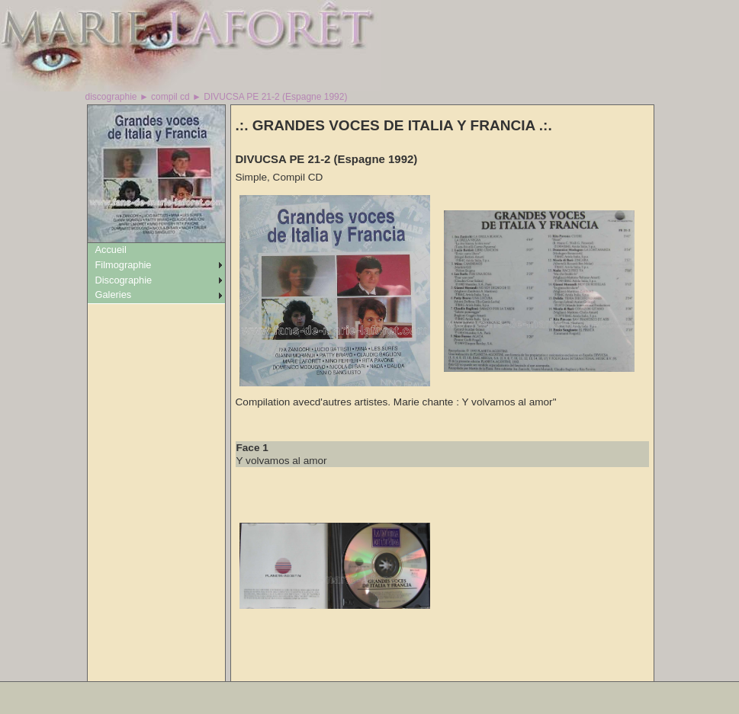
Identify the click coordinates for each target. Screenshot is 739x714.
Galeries (113, 294)
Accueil (111, 249)
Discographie (124, 280)
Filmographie (123, 265)
